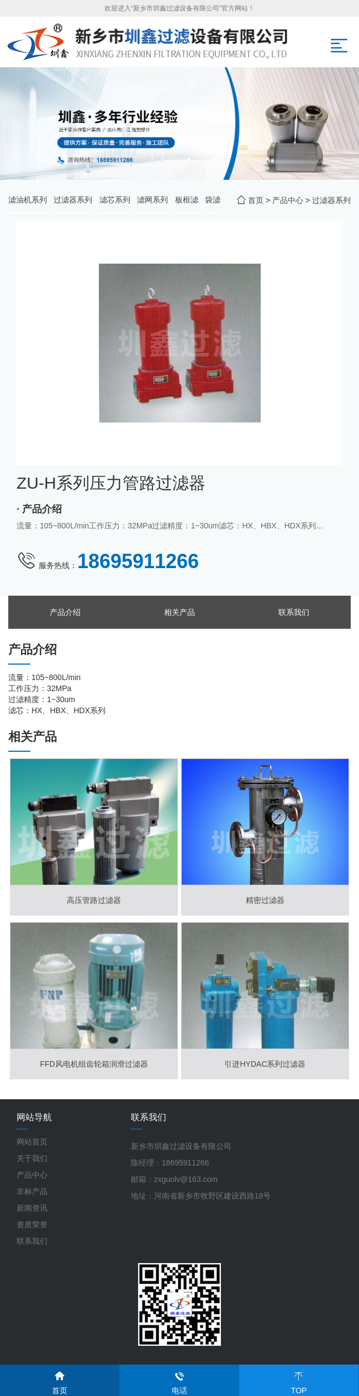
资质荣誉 (32, 1224)
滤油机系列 (27, 199)
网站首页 (32, 1141)
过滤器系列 (73, 199)
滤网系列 (152, 199)
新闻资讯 (32, 1208)
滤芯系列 (114, 199)
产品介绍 (65, 612)
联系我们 (293, 612)
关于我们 (32, 1158)
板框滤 (186, 199)
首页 (255, 200)
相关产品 (179, 612)
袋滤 (212, 199)
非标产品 (32, 1191)
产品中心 (287, 200)
